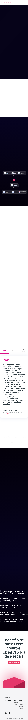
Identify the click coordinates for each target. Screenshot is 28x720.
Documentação (22, 708)
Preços (15, 704)
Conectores (17, 702)
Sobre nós (21, 704)
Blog (20, 702)
